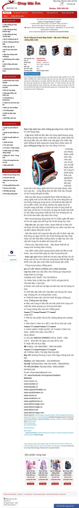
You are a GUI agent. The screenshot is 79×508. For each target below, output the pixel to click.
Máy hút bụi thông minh (12, 175)
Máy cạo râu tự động (11, 107)
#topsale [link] (64, 433)
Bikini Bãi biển (9, 165)
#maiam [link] (58, 433)
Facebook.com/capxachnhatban (59, 31)
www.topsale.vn (31, 387)
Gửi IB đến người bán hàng (65, 506)
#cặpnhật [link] (59, 419)
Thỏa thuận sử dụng (39, 494)
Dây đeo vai (30, 225)
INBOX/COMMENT (42, 338)
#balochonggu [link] (39, 415)
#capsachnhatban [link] (49, 415)
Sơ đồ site (63, 494)
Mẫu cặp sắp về (9, 47)
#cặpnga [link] (52, 419)
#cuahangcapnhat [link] (42, 417)
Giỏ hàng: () (71, 4)
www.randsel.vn (31, 384)
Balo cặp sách (31, 257)
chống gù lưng (34, 146)
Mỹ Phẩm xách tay (10, 118)
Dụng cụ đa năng (9, 188)
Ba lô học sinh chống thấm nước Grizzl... (68, 473)
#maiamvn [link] (53, 433)
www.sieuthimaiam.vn (33, 392)
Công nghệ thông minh (11, 185)
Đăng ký (63, 1)
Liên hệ (20, 494)
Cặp (27, 135)
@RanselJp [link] (27, 431)
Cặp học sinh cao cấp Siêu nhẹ (43, 446)
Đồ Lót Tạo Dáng (9, 90)
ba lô (48, 197)
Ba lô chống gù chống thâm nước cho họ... (55, 473)
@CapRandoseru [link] (29, 428)
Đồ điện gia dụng (9, 191)
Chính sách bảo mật (53, 494)
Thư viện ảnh (28, 494)
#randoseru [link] (33, 417)
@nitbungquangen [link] (29, 423)
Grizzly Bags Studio (43, 70)
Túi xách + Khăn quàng (11, 148)
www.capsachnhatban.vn (35, 389)
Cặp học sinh (30, 272)
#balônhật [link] (65, 419)
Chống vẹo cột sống (38, 300)
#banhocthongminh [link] (43, 433)
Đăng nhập (56, 1)
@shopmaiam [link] (32, 421)
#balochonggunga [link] (61, 415)
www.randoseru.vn (32, 398)
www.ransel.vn (30, 395)
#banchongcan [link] (29, 435)
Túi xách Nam (8, 145)
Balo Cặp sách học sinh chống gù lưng (41, 129)
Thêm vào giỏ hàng (32, 74)
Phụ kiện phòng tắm (11, 194)
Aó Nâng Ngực (9, 110)
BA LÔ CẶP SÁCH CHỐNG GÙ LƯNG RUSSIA (45, 269)
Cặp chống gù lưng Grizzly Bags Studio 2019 (38, 444)
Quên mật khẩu (72, 1)
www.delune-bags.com (34, 404)
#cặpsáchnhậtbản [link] (44, 419)
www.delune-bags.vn (33, 407)
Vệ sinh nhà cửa (9, 177)
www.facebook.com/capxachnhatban (44, 375)
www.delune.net (31, 410)
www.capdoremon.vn (33, 401)
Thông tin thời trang (10, 494)
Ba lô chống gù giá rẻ (11, 39)
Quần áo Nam (8, 142)
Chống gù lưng (58, 446)
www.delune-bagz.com (34, 412)
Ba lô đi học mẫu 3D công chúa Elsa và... (31, 473)
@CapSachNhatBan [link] (30, 425)
